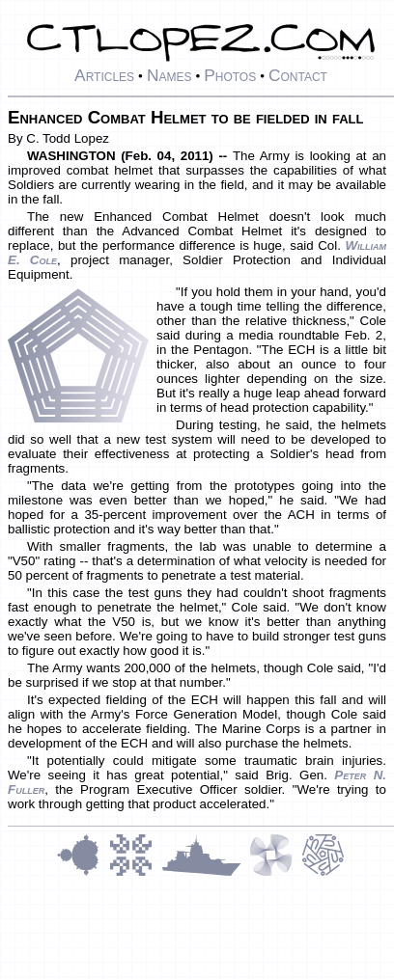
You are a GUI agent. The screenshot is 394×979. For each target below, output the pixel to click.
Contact (297, 75)
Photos (230, 75)
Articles (104, 75)
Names (169, 75)
